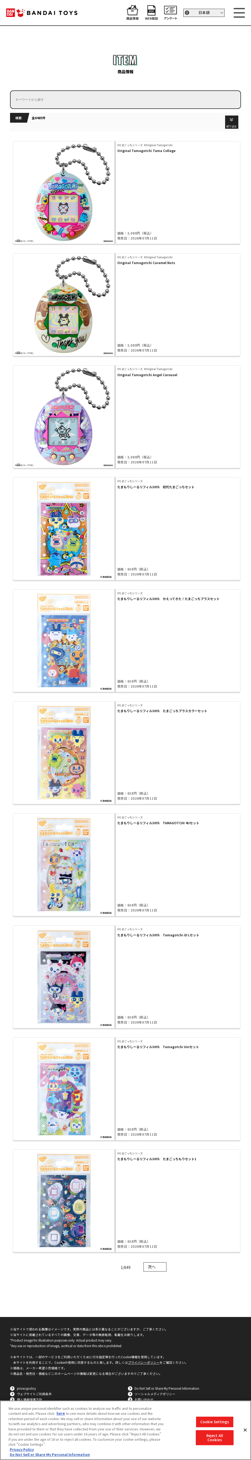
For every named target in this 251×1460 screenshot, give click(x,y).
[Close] (245, 1430)
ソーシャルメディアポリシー (154, 1394)
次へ (152, 1266)
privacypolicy (26, 1388)
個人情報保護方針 (29, 1399)
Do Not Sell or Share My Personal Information (166, 1388)
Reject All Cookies (214, 1437)
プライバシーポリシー (144, 1362)
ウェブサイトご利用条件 (34, 1394)
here (61, 1413)
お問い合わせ (144, 1399)
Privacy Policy (22, 1449)
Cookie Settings (214, 1422)
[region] (125, 1430)
